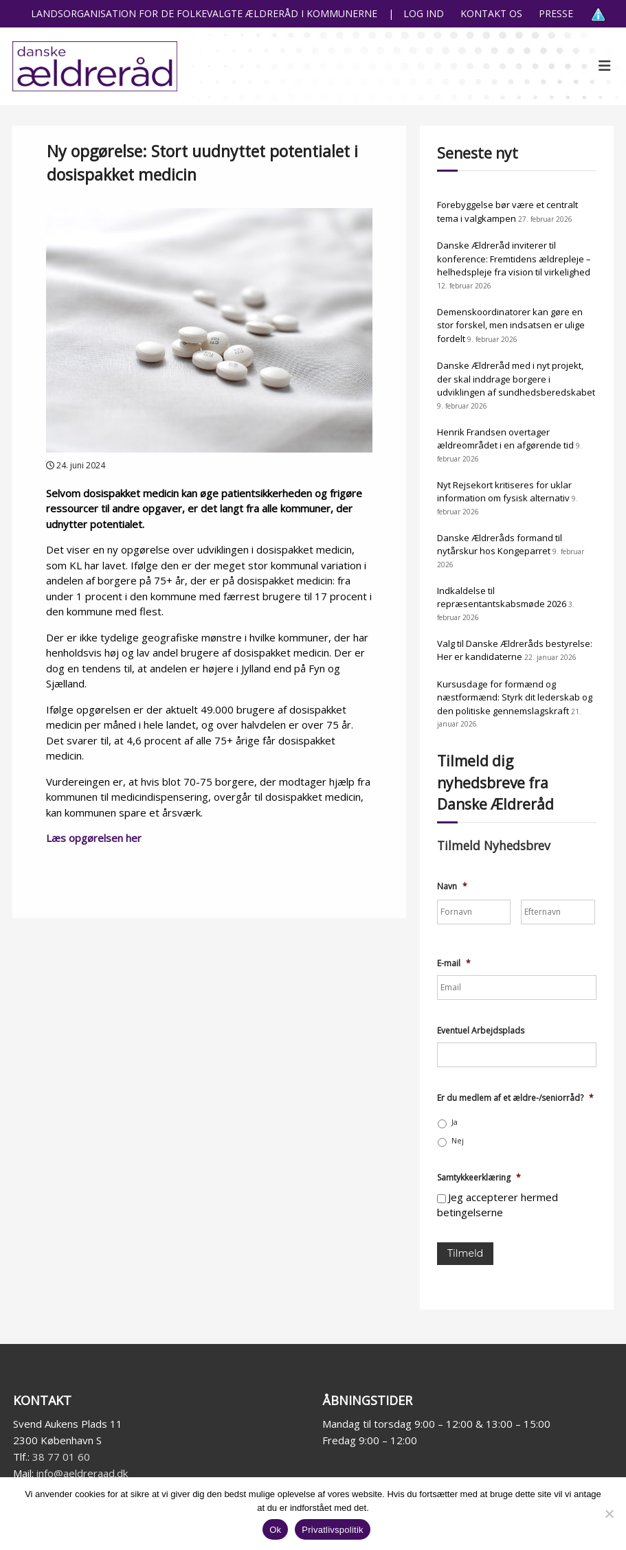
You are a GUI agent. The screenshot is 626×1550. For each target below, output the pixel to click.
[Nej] (609, 1513)
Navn (452, 886)
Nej (457, 1141)
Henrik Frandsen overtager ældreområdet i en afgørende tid (505, 439)
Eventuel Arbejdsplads (480, 1030)
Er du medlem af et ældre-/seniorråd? (515, 1098)
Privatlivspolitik (333, 1530)
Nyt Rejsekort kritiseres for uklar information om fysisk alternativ (504, 492)
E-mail (454, 963)
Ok (275, 1530)
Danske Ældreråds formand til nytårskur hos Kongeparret (499, 545)
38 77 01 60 (61, 1456)
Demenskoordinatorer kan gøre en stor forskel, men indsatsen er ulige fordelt (511, 325)
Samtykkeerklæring (479, 1177)
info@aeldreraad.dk (82, 1473)
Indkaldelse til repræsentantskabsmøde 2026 (501, 597)
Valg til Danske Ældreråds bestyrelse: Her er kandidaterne (514, 650)
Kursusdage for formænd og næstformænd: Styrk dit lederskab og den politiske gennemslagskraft (514, 697)
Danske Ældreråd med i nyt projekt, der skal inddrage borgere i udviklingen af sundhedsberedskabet (516, 378)
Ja (454, 1122)
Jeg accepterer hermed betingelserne (497, 1205)
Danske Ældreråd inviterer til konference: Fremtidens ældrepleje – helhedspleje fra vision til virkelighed (514, 258)
